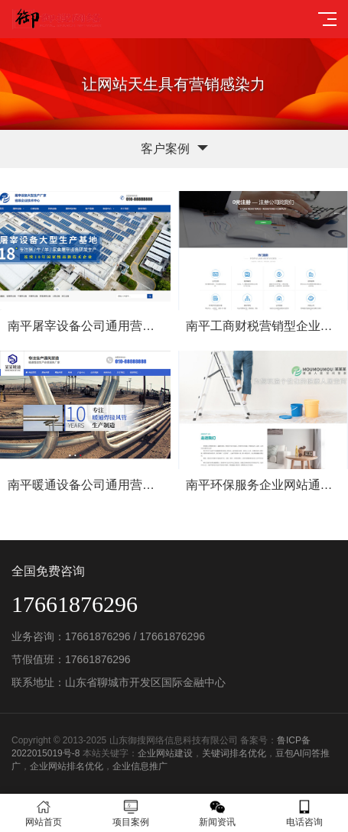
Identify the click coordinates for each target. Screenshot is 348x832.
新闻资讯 (218, 813)
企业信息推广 (139, 766)
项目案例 (130, 813)
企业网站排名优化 (66, 766)
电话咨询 (304, 813)
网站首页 (43, 813)
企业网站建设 (165, 753)
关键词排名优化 (234, 753)
